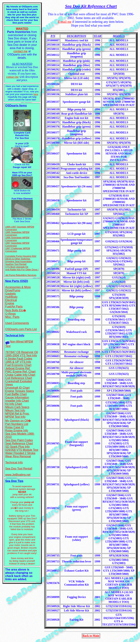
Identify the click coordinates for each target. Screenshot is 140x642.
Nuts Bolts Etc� (15, 310)
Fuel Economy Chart (18, 365)
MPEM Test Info (15, 416)
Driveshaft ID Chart (17, 387)
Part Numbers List (16, 424)
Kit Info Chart (13, 403)
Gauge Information (17, 397)
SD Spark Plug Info (17, 446)
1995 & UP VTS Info (18, 361)
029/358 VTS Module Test (21, 449)
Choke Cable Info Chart (20, 374)
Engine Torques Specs (19, 390)
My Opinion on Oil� (18, 420)
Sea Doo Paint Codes (19, 440)
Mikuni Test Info (15, 410)
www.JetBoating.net (18, 474)
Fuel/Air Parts (14, 306)
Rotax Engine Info (16, 430)
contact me (20, 51)
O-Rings (10, 313)
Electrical (11, 300)
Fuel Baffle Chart (16, 394)
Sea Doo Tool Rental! (18, 468)
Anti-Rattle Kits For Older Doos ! (22, 269)
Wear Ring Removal (18, 456)
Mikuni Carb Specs (17, 407)
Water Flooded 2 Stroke (20, 453)
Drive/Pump (12, 290)
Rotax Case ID (14, 427)
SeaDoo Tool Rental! (16, 264)
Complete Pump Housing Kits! (20, 256)
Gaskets (10, 293)
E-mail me (64, 22)
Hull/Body (11, 296)
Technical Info (14, 462)
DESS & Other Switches (17, 258)
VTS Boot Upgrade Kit (16, 266)
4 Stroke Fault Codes (18, 358)
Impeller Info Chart (17, 400)
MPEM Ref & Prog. (17, 413)
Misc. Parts (12, 316)
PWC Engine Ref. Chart (20, 371)
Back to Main (91, 635)
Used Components (17, 323)
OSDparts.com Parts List (21, 329)
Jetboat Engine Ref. (18, 368)
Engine (9, 303)
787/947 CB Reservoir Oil (21, 352)
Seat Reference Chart (19, 443)
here (35, 94)
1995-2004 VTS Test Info (21, 355)
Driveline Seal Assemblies (18, 261)
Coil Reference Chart (18, 378)
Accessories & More (18, 287)
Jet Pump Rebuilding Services (20, 275)
